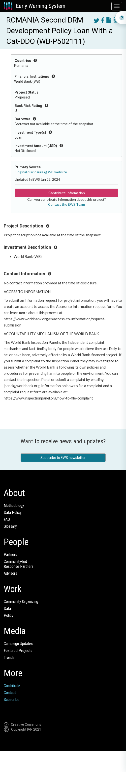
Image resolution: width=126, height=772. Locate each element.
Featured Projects (18, 650)
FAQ (7, 519)
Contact (10, 692)
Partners (10, 554)
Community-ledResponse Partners (18, 564)
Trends (9, 657)
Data (7, 608)
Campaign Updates (18, 643)
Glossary (10, 526)
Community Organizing (21, 601)
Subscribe (11, 699)
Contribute (12, 685)
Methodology (14, 505)
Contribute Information (66, 193)
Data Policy (13, 512)
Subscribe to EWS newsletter (63, 458)
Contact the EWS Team (66, 204)
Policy (8, 615)
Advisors (10, 573)
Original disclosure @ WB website (41, 172)
